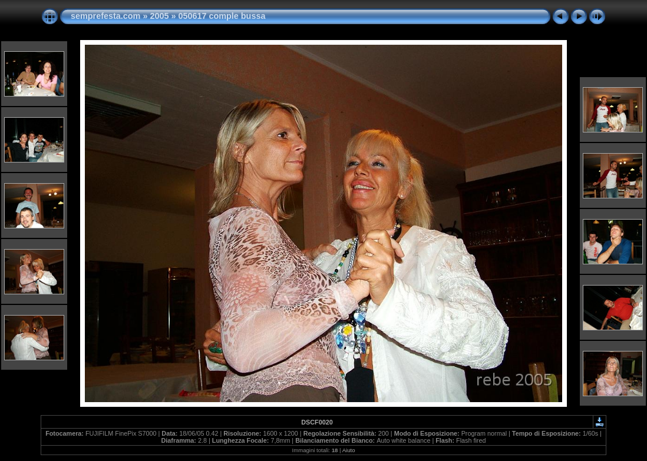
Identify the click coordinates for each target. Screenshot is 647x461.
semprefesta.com (105, 16)
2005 (159, 16)
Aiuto (348, 450)
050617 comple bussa (221, 16)
